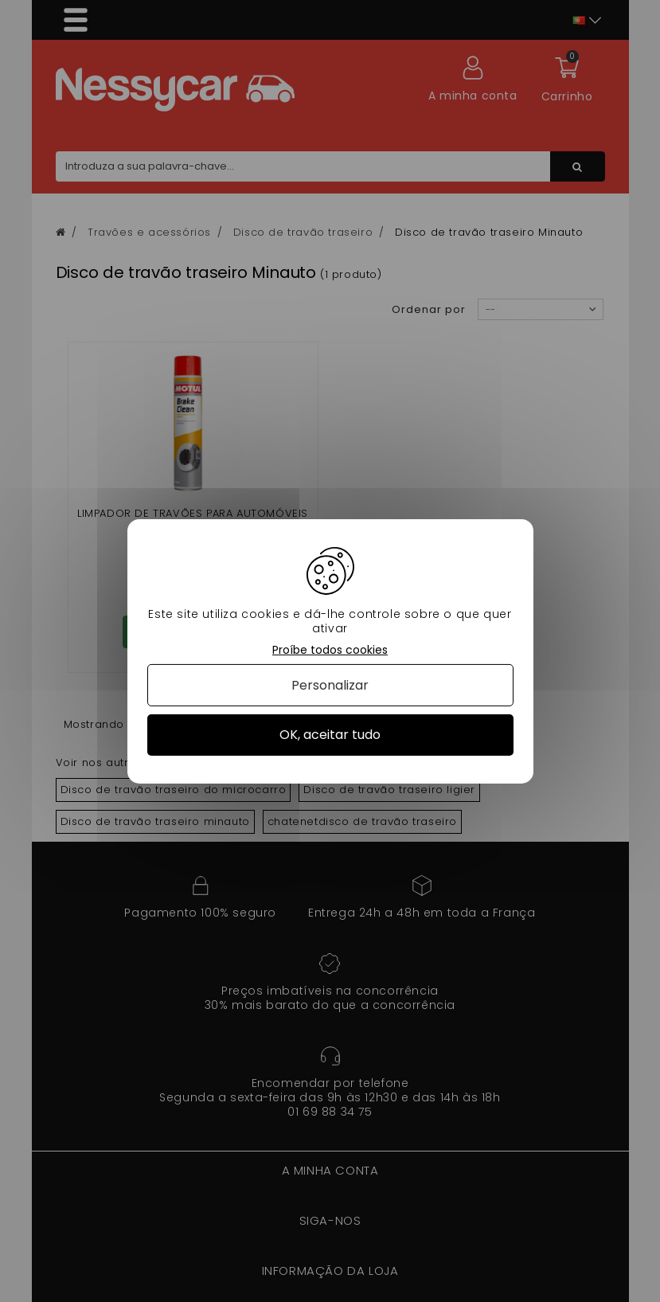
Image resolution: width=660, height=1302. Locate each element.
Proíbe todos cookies (330, 649)
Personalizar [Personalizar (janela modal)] (330, 685)
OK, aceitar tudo (330, 734)
